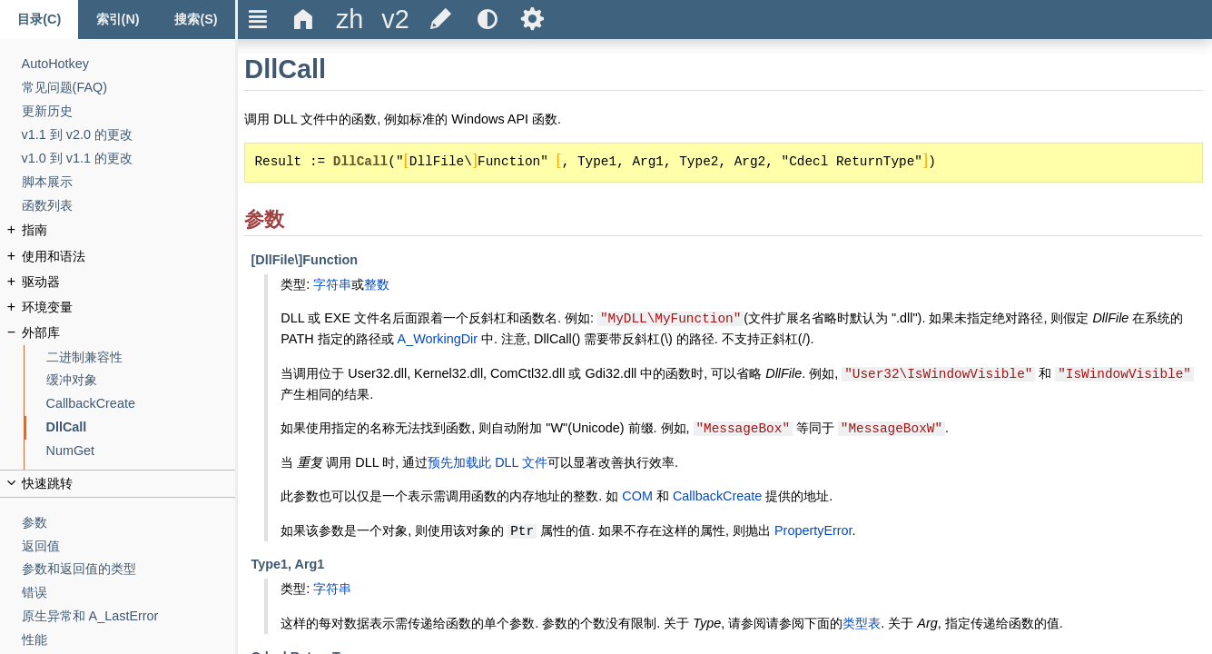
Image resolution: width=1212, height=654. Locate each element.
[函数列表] (129, 205)
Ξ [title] (258, 19)
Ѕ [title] (532, 19)
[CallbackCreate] (141, 403)
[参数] (129, 522)
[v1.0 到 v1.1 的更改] (129, 158)
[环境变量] (129, 307)
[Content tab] (39, 19)
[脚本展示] (129, 182)
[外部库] (129, 332)
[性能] (129, 639)
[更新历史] (129, 111)
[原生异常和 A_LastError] (129, 616)
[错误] (129, 592)
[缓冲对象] (141, 380)
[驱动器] (129, 282)
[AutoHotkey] (129, 64)
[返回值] (129, 546)
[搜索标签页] (196, 19)
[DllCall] (141, 427)
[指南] (129, 230)
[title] (349, 19)
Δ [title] (304, 19)
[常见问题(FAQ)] (129, 87)
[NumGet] (141, 451)
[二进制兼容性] (141, 357)
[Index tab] (117, 19)
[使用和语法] (129, 256)
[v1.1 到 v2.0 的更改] (129, 134)
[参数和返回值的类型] (129, 569)
